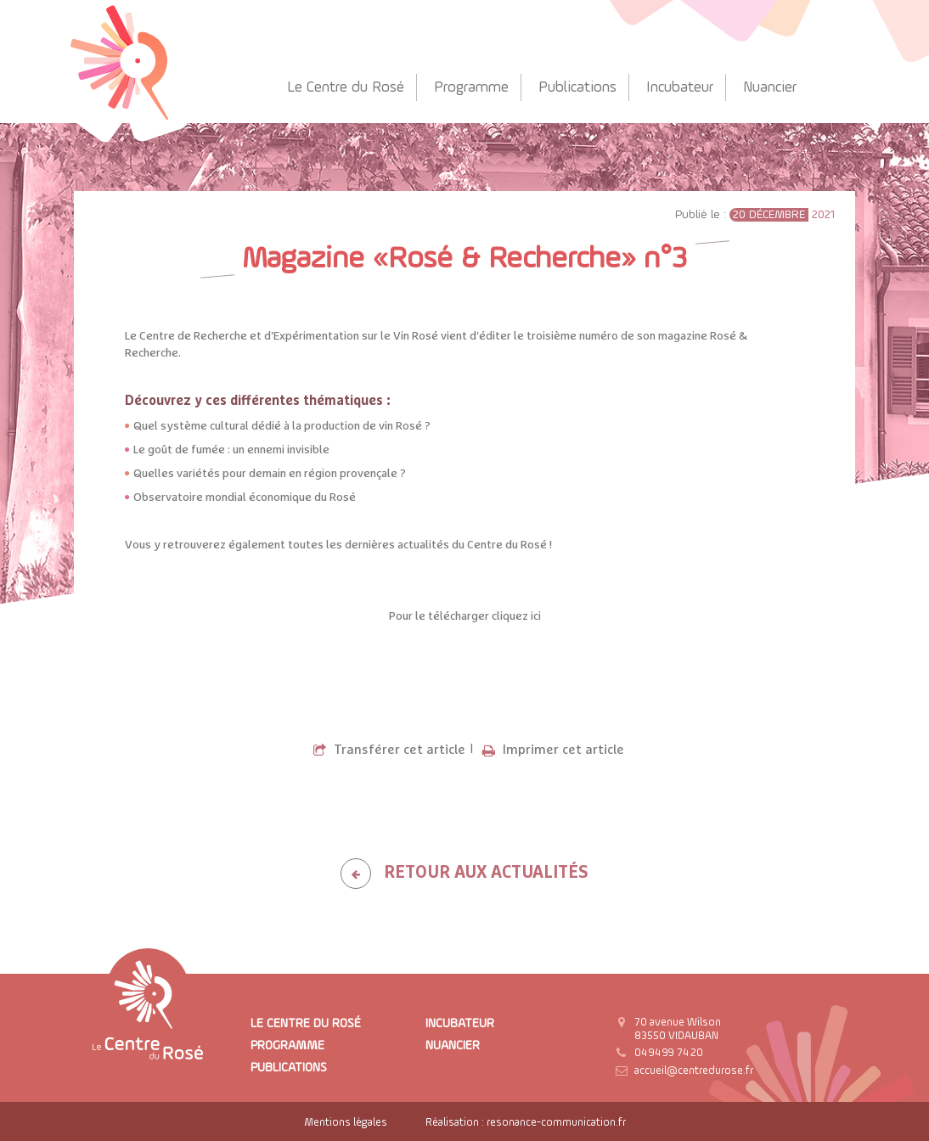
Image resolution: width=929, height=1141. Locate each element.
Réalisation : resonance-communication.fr (525, 1122)
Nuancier (770, 87)
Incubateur (679, 87)
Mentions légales (345, 1122)
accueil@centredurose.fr (693, 1070)
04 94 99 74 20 (668, 1053)
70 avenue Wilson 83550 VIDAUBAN (677, 1029)
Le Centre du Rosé (345, 87)
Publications (577, 87)
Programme (471, 87)
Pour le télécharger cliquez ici (465, 616)
